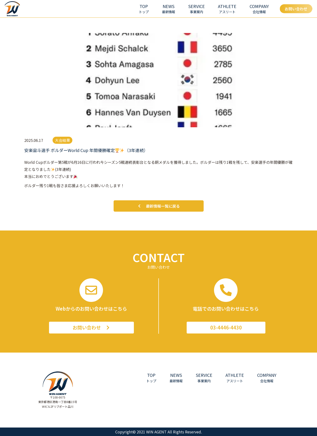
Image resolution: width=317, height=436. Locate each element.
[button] (196, 9)
